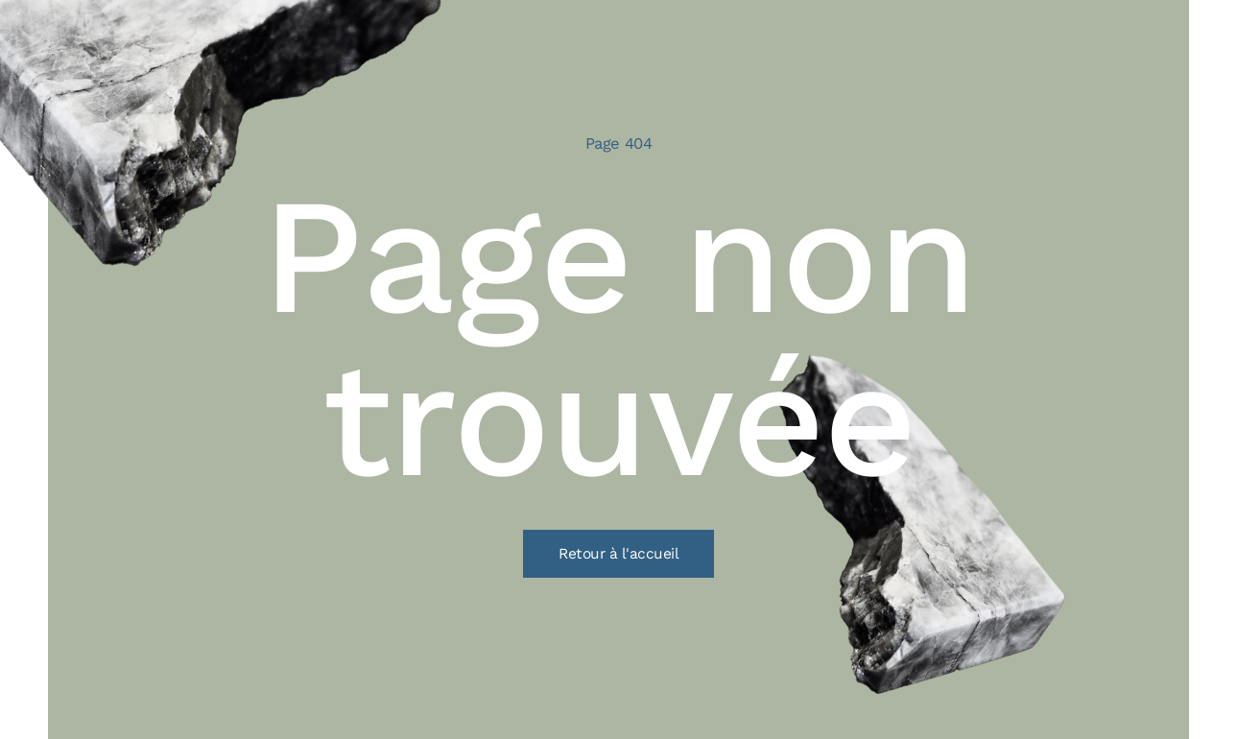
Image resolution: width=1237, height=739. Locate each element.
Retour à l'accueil (618, 553)
